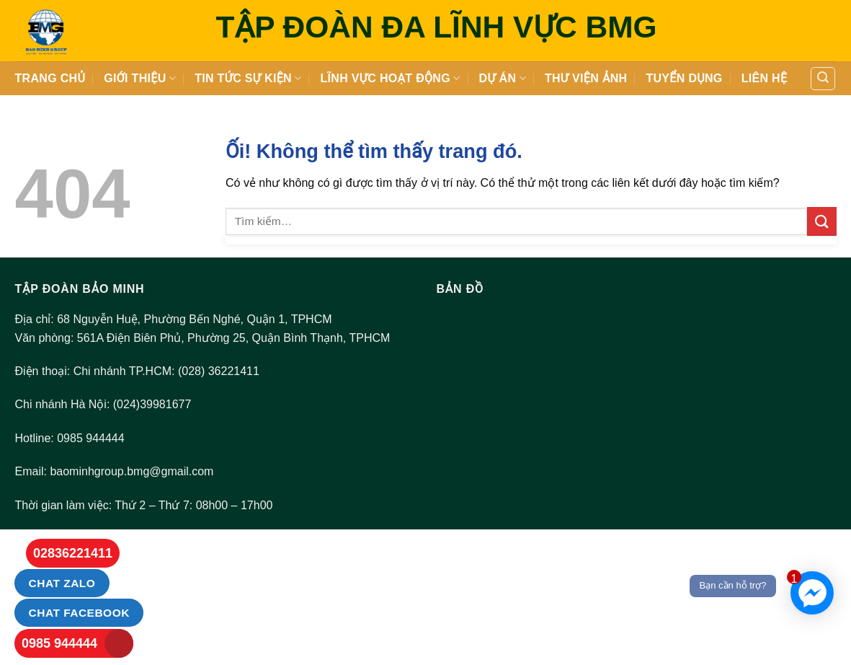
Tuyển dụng (684, 78)
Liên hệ (764, 78)
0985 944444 (59, 643)
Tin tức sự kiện (248, 78)
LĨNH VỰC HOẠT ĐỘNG (390, 78)
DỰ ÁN (502, 78)
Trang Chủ (50, 78)
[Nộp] (821, 221)
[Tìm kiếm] (823, 78)
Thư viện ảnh (586, 78)
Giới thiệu (140, 78)
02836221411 (72, 553)
